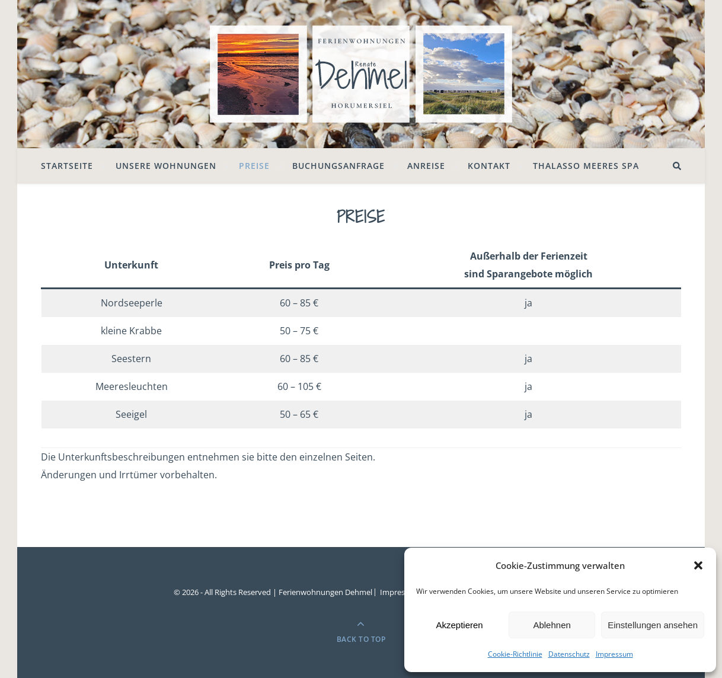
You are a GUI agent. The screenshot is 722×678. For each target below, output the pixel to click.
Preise (254, 165)
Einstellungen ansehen (653, 625)
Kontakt (489, 165)
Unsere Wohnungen (166, 165)
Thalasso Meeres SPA (586, 165)
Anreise (426, 165)
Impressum (614, 654)
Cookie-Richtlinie (515, 654)
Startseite (67, 165)
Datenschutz (569, 654)
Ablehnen (551, 625)
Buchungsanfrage (338, 165)
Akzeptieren (459, 625)
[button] (698, 565)
